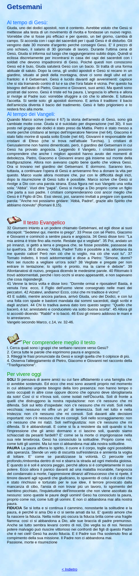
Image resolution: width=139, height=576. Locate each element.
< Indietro (70, 569)
